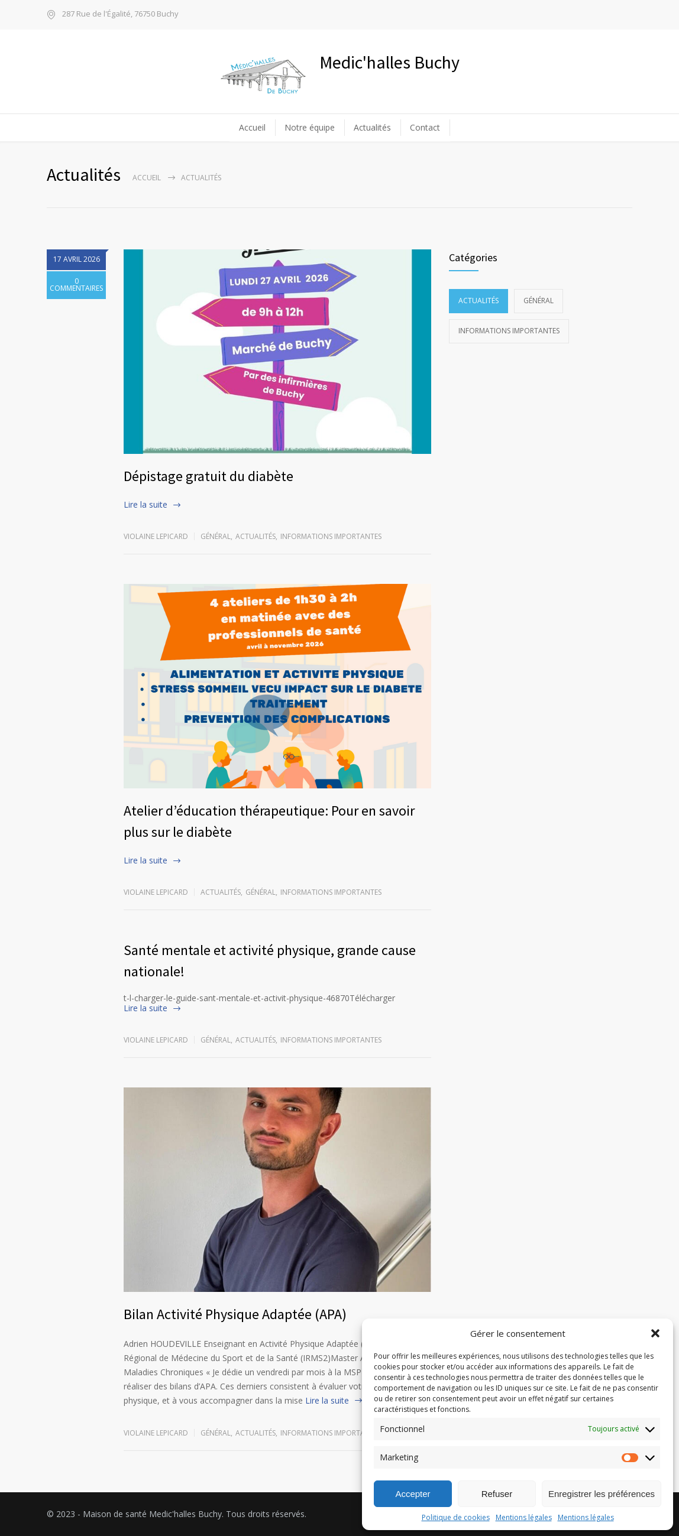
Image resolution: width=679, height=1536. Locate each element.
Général (216, 536)
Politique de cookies (456, 1517)
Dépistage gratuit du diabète (208, 476)
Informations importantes (330, 536)
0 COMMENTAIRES (76, 298)
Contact (425, 127)
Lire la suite (145, 504)
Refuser (497, 1494)
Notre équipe (309, 127)
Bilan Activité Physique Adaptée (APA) (235, 1314)
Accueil (252, 127)
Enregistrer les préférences (601, 1494)
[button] (655, 1333)
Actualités (372, 127)
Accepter (412, 1494)
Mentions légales (524, 1517)
